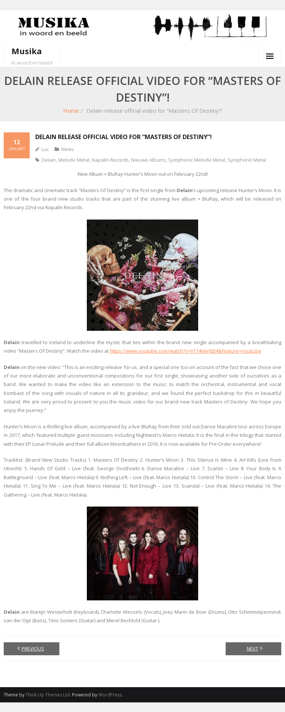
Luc (45, 149)
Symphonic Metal (246, 159)
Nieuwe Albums (148, 159)
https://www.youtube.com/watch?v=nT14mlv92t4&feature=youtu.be (185, 350)
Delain (49, 159)
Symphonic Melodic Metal (196, 159)
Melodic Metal (73, 159)
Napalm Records (110, 159)
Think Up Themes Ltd (48, 695)
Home (71, 110)
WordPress (110, 695)
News (67, 149)
